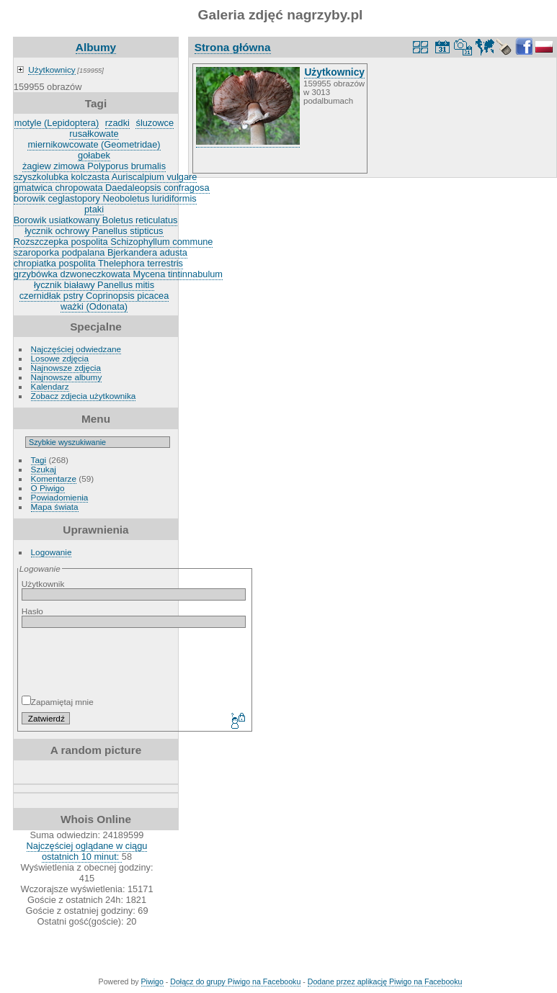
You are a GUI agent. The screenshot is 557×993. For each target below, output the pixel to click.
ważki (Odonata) (94, 306)
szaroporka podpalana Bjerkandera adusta (100, 252)
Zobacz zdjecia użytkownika (83, 395)
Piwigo (152, 981)
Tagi (39, 459)
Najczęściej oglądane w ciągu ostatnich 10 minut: (87, 851)
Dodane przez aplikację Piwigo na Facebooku (385, 981)
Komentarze (53, 478)
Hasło (32, 611)
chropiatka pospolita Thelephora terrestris (98, 263)
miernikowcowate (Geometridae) (93, 144)
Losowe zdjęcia (60, 358)
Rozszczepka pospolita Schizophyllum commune (113, 241)
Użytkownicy (51, 69)
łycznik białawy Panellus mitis (94, 284)
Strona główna (233, 47)
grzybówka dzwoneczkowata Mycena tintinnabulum (118, 274)
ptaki (94, 209)
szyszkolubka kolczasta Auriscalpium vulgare (105, 176)
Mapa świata (55, 506)
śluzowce (154, 122)
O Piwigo (48, 488)
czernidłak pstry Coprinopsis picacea (94, 295)
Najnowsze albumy (66, 377)
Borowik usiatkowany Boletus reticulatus (96, 220)
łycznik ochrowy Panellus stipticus (93, 230)
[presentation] (138, 662)
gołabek (94, 155)
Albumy (96, 47)
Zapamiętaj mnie (58, 701)
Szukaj (43, 469)
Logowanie (51, 552)
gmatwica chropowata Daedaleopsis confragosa (112, 187)
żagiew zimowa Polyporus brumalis (94, 166)
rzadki (117, 122)
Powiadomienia (60, 497)
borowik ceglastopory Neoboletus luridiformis (105, 198)
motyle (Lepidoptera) (56, 122)
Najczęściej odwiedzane (76, 349)
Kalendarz (50, 386)
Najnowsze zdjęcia (66, 367)
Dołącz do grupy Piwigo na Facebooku (235, 981)
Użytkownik (43, 583)
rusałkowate (93, 133)
